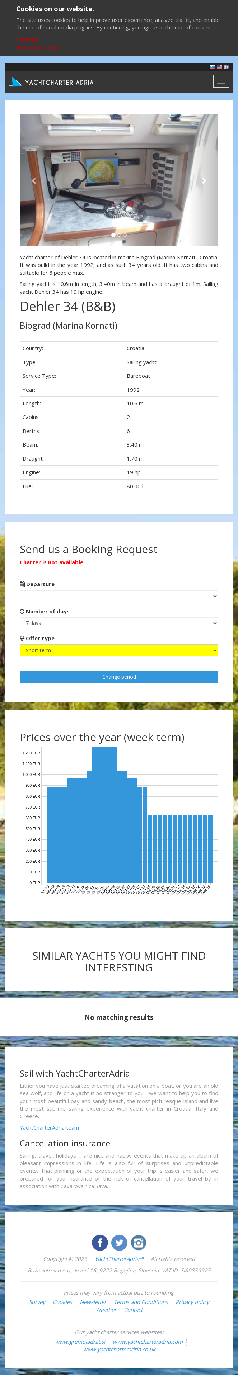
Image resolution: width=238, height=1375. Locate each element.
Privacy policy (192, 1301)
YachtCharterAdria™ (119, 1258)
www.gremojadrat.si (80, 1341)
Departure (37, 584)
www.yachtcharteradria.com (148, 1341)
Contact (133, 1309)
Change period (119, 676)
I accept (27, 38)
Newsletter (93, 1301)
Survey (37, 1301)
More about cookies (39, 47)
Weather (105, 1309)
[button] (35, 180)
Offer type (37, 638)
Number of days (45, 611)
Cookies (62, 1301)
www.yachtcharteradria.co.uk (119, 1349)
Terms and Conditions (141, 1301)
